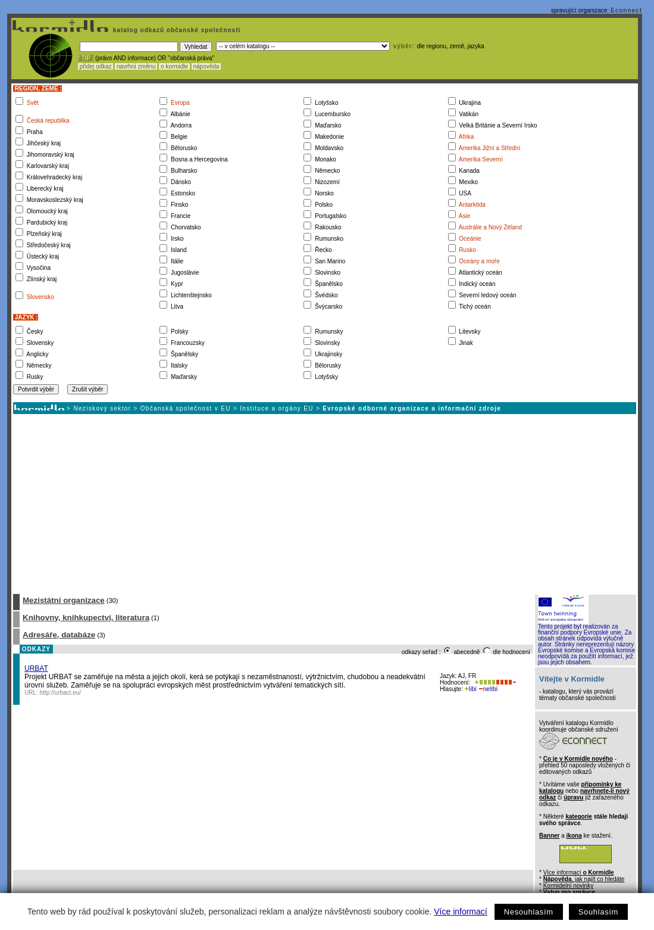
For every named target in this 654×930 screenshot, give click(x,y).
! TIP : (85, 58)
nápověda (206, 66)
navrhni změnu (136, 66)
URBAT (36, 668)
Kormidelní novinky (568, 885)
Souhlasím (598, 911)
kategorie (578, 816)
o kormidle (174, 66)
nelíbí (487, 689)
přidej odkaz (95, 66)
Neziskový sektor (102, 408)
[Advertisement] (323, 503)
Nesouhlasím (528, 911)
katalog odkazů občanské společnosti (175, 30)
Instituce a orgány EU (277, 408)
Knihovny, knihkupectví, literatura (86, 617)
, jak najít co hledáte (584, 879)
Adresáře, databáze (59, 634)
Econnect (626, 10)
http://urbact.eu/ (61, 692)
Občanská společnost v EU (185, 408)
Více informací (460, 911)
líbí (471, 689)
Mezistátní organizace (64, 600)
